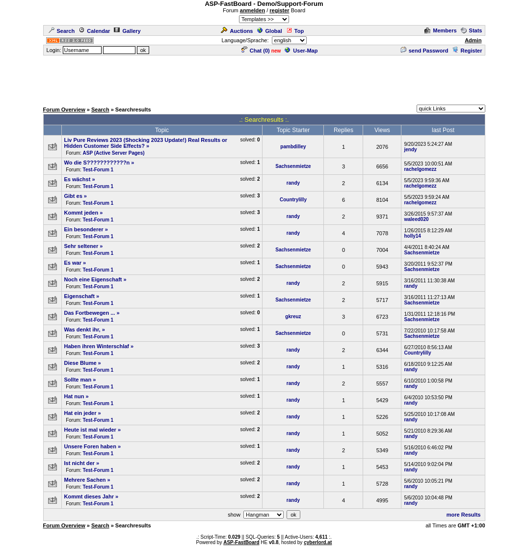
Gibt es (73, 196)
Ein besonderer (84, 229)
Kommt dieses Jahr (89, 496)
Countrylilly (293, 199)
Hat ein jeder (80, 413)
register (279, 10)
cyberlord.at (318, 542)
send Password (424, 51)
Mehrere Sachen (85, 480)
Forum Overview (64, 109)
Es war (72, 263)
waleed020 (416, 219)
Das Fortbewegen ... (89, 313)
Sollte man (78, 380)
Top (295, 31)
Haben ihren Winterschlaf (97, 346)
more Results (464, 515)
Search (62, 31)
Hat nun (74, 396)
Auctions (237, 31)
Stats (471, 30)
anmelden (252, 10)
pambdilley (293, 146)
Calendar (94, 31)
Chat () (255, 51)
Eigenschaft (79, 296)
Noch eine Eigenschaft (93, 279)
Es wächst (77, 179)
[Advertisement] (264, 78)
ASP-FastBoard (241, 542)
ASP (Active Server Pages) (114, 153)
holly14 (412, 236)
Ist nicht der (79, 463)
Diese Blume (80, 363)
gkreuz (293, 316)
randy (293, 183)
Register (467, 51)
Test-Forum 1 (98, 169)
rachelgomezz (420, 169)
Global (269, 31)
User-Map (301, 51)
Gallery (127, 31)
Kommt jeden (81, 213)
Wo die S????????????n (97, 162)
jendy (410, 149)
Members (440, 30)
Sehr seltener (81, 246)
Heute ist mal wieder (90, 430)
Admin (473, 40)
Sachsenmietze (293, 166)
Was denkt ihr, (82, 329)
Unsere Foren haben (90, 446)
